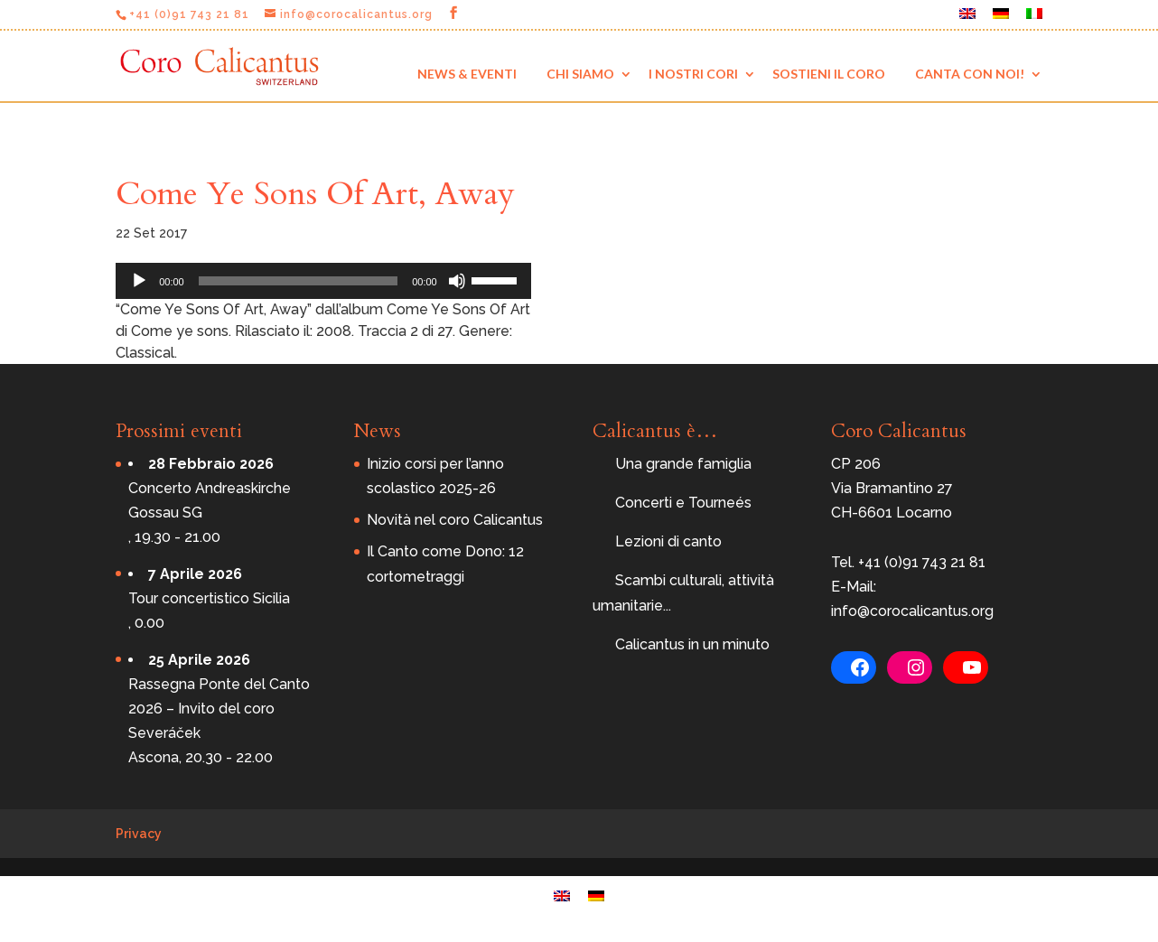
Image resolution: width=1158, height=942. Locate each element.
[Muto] (457, 281)
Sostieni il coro (828, 73)
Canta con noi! (969, 73)
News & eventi (467, 73)
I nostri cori (693, 73)
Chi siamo (580, 73)
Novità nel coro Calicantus (455, 519)
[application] (323, 281)
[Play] (139, 281)
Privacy (139, 833)
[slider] (298, 280)
